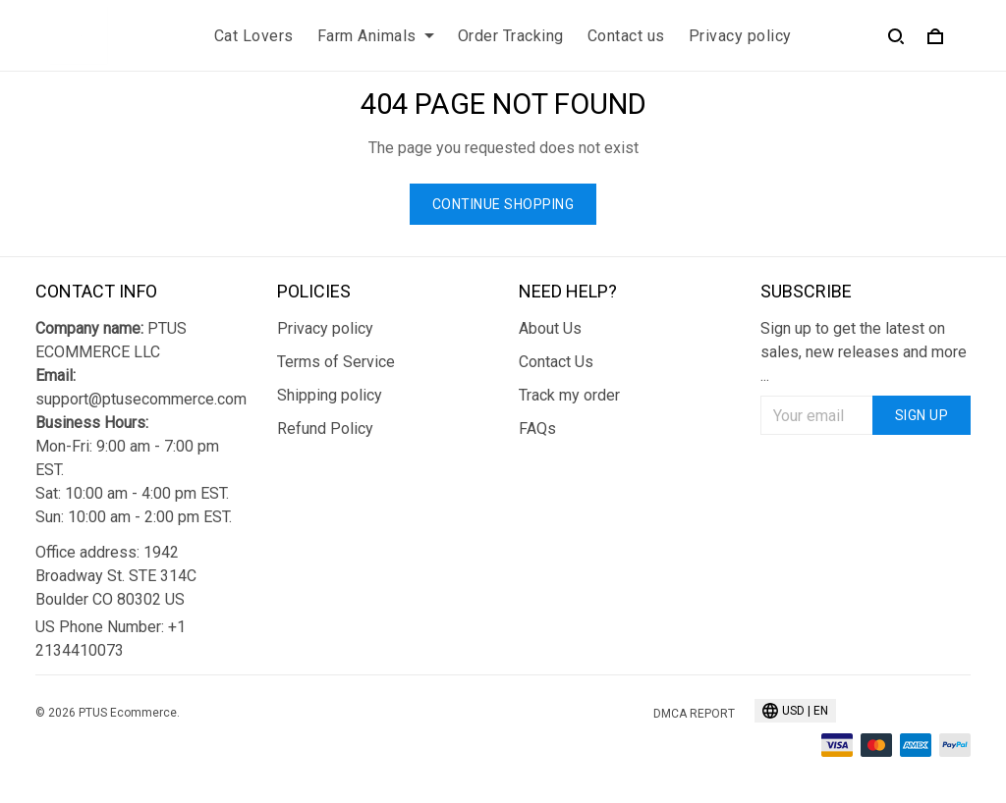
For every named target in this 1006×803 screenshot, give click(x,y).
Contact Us (556, 361)
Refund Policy (325, 428)
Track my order (569, 395)
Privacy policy (740, 36)
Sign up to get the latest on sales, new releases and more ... (863, 352)
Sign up (922, 415)
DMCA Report (694, 714)
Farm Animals (375, 36)
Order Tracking (511, 36)
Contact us (626, 36)
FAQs (537, 428)
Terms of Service (336, 361)
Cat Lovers (254, 36)
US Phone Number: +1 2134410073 (110, 638)
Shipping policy (329, 395)
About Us (550, 328)
